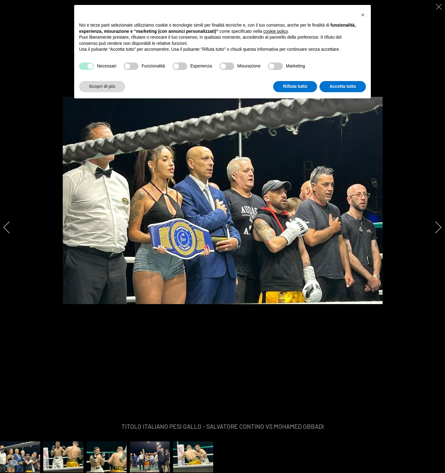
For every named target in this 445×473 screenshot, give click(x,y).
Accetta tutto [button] (342, 86)
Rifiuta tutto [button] (295, 86)
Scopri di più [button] (102, 86)
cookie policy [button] (275, 31)
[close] (439, 7)
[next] (434, 227)
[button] (363, 15)
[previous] (11, 227)
